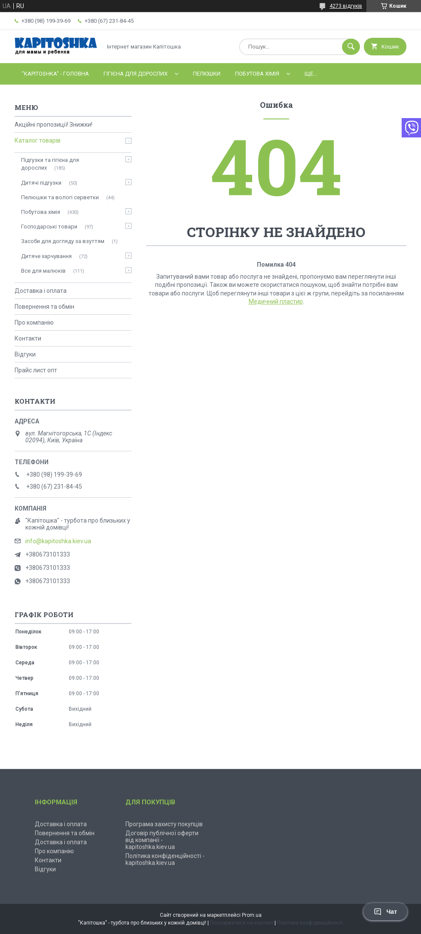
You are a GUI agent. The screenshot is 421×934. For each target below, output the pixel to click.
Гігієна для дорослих (136, 73)
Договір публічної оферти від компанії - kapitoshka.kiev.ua (161, 840)
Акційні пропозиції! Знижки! (53, 124)
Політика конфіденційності (310, 923)
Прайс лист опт (36, 370)
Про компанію (34, 322)
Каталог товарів (38, 140)
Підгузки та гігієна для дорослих (50, 164)
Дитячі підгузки (41, 182)
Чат (385, 912)
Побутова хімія (257, 73)
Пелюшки (206, 73)
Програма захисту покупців (164, 824)
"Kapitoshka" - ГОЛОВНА (55, 73)
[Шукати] (351, 47)
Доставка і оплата (41, 290)
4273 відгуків (345, 6)
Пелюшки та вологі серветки (60, 197)
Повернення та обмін (44, 306)
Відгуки (25, 354)
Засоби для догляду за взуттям (62, 241)
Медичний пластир (276, 301)
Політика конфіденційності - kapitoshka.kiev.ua (164, 859)
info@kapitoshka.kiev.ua (58, 541)
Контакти (28, 338)
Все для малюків (43, 271)
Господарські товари (49, 226)
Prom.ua (252, 915)
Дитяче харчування (46, 256)
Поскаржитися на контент (241, 923)
